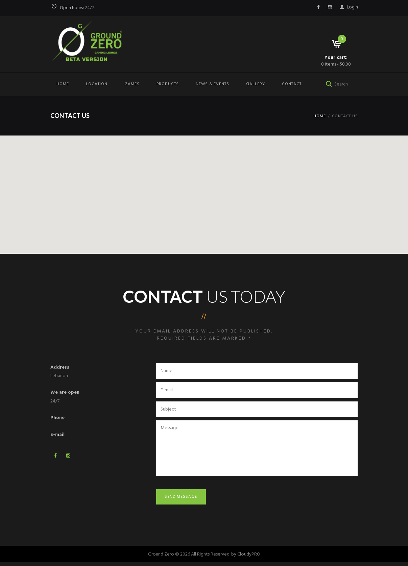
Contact (292, 84)
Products (168, 84)
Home (62, 84)
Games (132, 84)
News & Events (212, 84)
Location (96, 84)
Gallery (255, 84)
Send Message (182, 500)
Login (352, 7)
